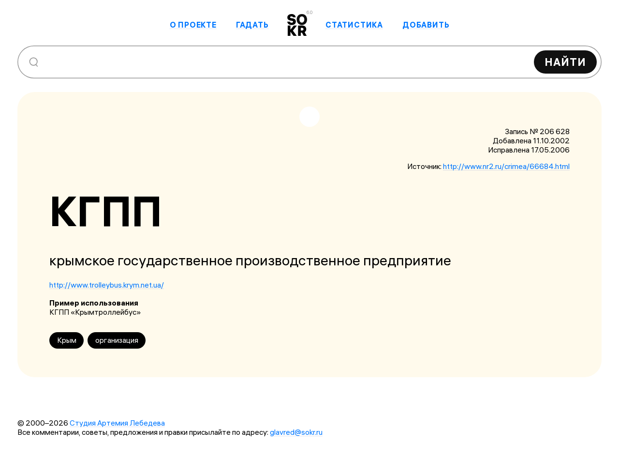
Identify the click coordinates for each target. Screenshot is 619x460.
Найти (565, 62)
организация (116, 340)
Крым (66, 340)
